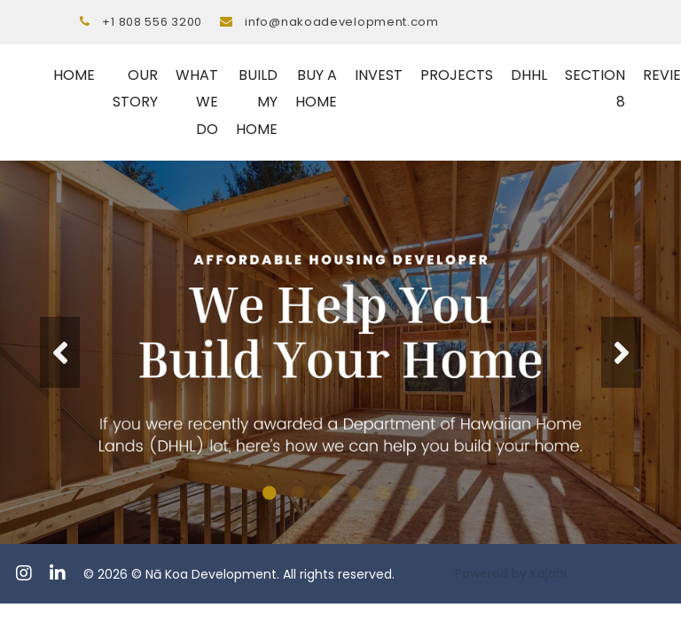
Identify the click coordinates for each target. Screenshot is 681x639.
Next (621, 352)
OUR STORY (135, 88)
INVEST (379, 75)
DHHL (529, 75)
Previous (60, 352)
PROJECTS (456, 75)
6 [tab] (411, 492)
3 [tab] (326, 492)
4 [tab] (355, 492)
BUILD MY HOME (257, 102)
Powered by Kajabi (511, 573)
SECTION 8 (595, 88)
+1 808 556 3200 (152, 21)
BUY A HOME (316, 88)
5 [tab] (383, 492)
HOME (74, 75)
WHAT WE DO (197, 102)
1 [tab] (269, 492)
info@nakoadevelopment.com (342, 21)
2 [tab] (298, 492)
